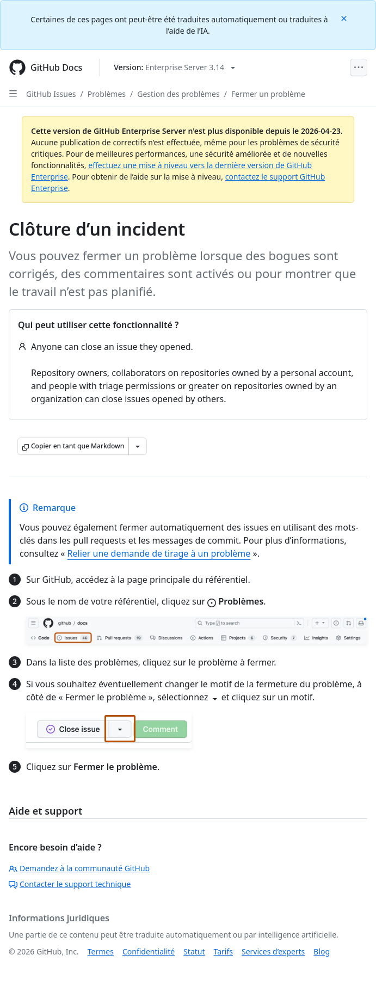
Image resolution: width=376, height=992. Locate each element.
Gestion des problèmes (178, 94)
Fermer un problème (268, 94)
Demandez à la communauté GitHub (79, 868)
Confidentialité (148, 951)
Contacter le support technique (70, 884)
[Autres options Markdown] (137, 446)
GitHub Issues (51, 94)
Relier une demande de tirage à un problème (159, 553)
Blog (321, 951)
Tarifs (223, 951)
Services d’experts (273, 951)
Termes (101, 951)
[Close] (345, 17)
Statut (194, 951)
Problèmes (107, 94)
